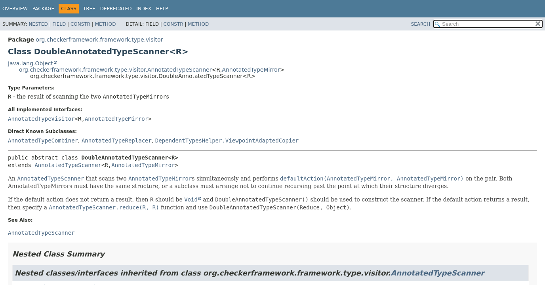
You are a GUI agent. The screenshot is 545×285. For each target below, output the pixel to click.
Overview (15, 8)
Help (162, 8)
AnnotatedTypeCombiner (43, 140)
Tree (89, 8)
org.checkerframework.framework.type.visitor (99, 39)
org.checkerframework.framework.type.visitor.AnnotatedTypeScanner (115, 69)
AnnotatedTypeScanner (67, 165)
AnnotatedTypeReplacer (117, 140)
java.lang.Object (30, 63)
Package (43, 8)
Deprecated (116, 8)
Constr (80, 24)
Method (105, 24)
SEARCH (421, 24)
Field (59, 24)
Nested (38, 24)
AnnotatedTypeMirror (251, 69)
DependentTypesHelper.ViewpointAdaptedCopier (227, 140)
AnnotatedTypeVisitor (41, 119)
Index (143, 8)
